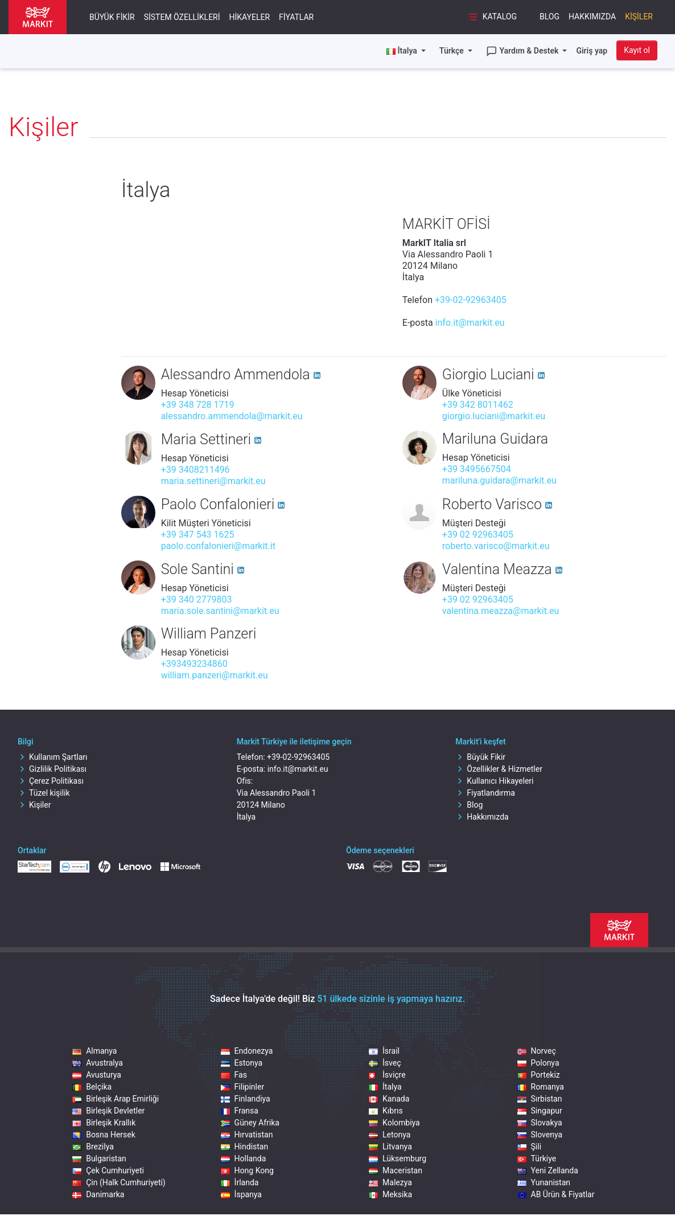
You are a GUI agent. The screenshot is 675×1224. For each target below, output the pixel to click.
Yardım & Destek (523, 51)
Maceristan (395, 1170)
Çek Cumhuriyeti (108, 1170)
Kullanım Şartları (53, 757)
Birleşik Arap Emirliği (115, 1098)
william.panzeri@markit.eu (214, 675)
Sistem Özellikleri (182, 17)
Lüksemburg (397, 1158)
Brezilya (93, 1146)
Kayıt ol (637, 50)
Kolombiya (394, 1122)
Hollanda (243, 1158)
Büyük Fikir (112, 17)
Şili (529, 1146)
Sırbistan (539, 1098)
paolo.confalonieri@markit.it (218, 546)
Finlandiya (245, 1098)
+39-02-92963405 (471, 299)
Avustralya (97, 1062)
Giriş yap (591, 50)
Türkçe (452, 50)
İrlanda (240, 1182)
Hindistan (245, 1146)
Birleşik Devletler (108, 1110)
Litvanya (390, 1146)
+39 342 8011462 (477, 404)
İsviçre (387, 1074)
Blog (549, 16)
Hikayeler (249, 17)
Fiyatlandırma (485, 792)
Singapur (539, 1110)
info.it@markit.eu (470, 322)
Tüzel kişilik (44, 792)
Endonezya (247, 1050)
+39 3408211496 (195, 469)
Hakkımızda (592, 16)
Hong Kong (247, 1170)
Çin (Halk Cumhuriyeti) (119, 1182)
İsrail (384, 1050)
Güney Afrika (250, 1122)
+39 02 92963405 (477, 534)
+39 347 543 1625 (197, 534)
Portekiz (538, 1074)
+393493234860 (194, 663)
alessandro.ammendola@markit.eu (232, 416)
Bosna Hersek (103, 1134)
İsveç (385, 1062)
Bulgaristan (99, 1158)
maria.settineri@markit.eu (213, 481)
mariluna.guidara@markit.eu (499, 480)
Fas (234, 1074)
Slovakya (539, 1122)
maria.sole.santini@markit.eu (220, 610)
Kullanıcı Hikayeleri (494, 780)
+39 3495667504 (476, 469)
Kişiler (639, 16)
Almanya (94, 1050)
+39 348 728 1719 (197, 404)
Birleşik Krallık (103, 1122)
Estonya (241, 1062)
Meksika (390, 1194)
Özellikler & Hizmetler (498, 768)
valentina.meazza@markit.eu (500, 610)
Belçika (92, 1086)
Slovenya (540, 1134)
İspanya (241, 1194)
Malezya (390, 1182)
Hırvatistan (247, 1134)
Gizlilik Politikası (52, 768)
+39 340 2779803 (196, 599)
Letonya (389, 1134)
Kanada (389, 1098)
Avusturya (96, 1074)
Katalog (492, 17)
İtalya (385, 1086)
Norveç (536, 1050)
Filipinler (243, 1086)
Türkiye (537, 1158)
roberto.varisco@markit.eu (496, 546)
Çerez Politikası (51, 780)
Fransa (239, 1110)
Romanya (540, 1086)
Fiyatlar (296, 17)
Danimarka (98, 1194)
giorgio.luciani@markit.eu (493, 416)
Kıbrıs (386, 1110)
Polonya (538, 1062)
